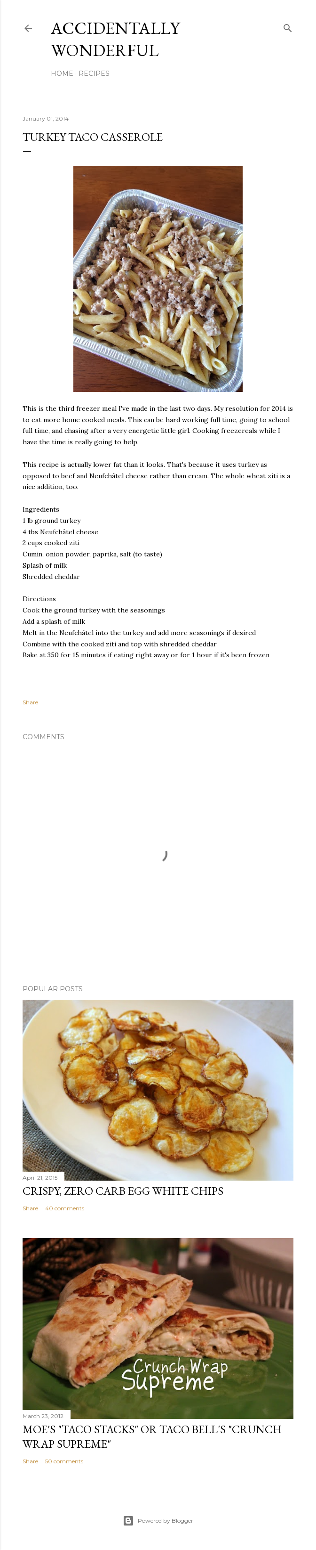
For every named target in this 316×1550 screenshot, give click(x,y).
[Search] (287, 26)
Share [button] (30, 702)
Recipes (94, 73)
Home (62, 73)
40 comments (64, 1208)
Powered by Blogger (158, 1520)
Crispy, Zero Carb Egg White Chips (123, 1190)
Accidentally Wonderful (115, 39)
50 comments (64, 1461)
